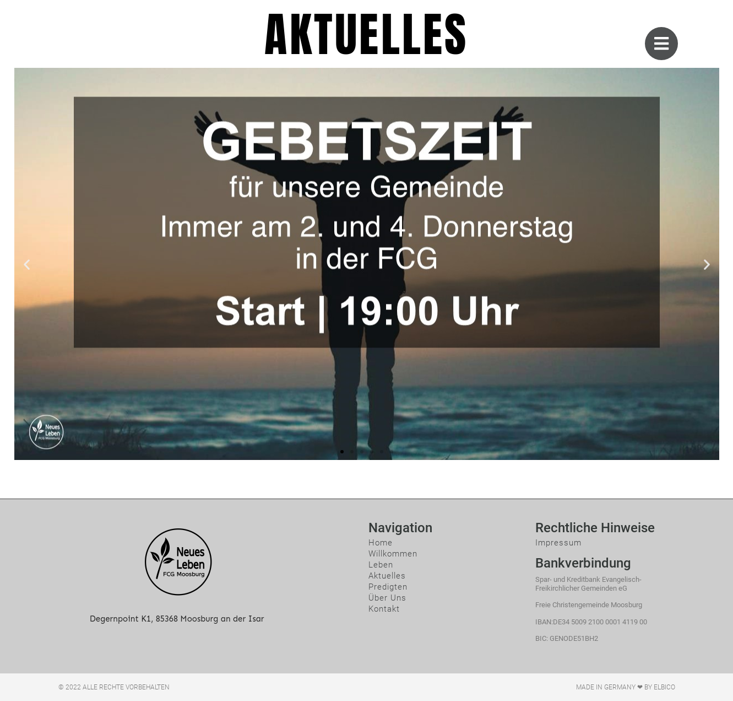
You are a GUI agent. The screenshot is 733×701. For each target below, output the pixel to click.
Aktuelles (387, 576)
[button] (342, 451)
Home (380, 543)
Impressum (558, 543)
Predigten (388, 587)
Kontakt (384, 609)
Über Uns (387, 598)
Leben (380, 565)
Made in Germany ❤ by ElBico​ (625, 687)
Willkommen (392, 554)
